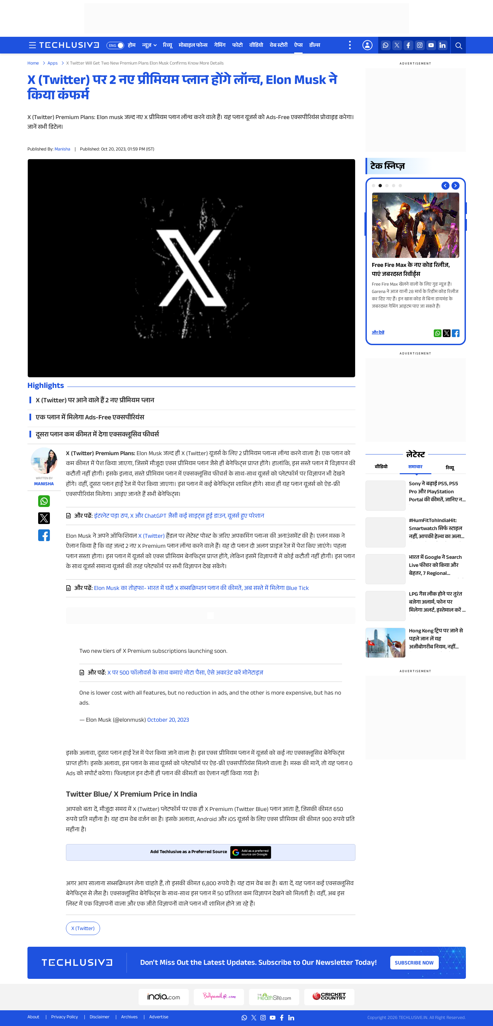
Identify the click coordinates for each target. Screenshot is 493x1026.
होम (132, 45)
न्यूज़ (146, 45)
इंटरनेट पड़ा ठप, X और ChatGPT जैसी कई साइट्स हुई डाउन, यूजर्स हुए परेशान (179, 517)
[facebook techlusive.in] (408, 45)
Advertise (158, 1018)
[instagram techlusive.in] (420, 45)
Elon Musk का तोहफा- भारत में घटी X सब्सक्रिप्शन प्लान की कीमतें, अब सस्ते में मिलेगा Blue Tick (201, 589)
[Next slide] (455, 186)
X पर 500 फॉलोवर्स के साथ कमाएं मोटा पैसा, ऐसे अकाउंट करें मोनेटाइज (185, 674)
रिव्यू (167, 45)
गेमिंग (220, 45)
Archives (129, 1018)
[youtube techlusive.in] (431, 45)
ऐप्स (298, 45)
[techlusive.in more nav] (350, 45)
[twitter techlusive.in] (397, 45)
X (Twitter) (151, 537)
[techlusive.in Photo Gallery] (416, 251)
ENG (112, 46)
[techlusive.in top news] (415, 496)
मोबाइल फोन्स (193, 45)
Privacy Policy (64, 1018)
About (33, 1018)
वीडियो (256, 45)
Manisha (62, 150)
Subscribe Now (414, 963)
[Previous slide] (445, 186)
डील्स (314, 45)
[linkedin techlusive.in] (442, 45)
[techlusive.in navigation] (32, 45)
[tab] (373, 185)
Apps (53, 64)
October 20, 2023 (168, 721)
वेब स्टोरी (278, 45)
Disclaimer (99, 1018)
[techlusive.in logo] (69, 45)
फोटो (237, 45)
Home (33, 64)
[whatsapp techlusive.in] (386, 45)
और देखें (378, 333)
